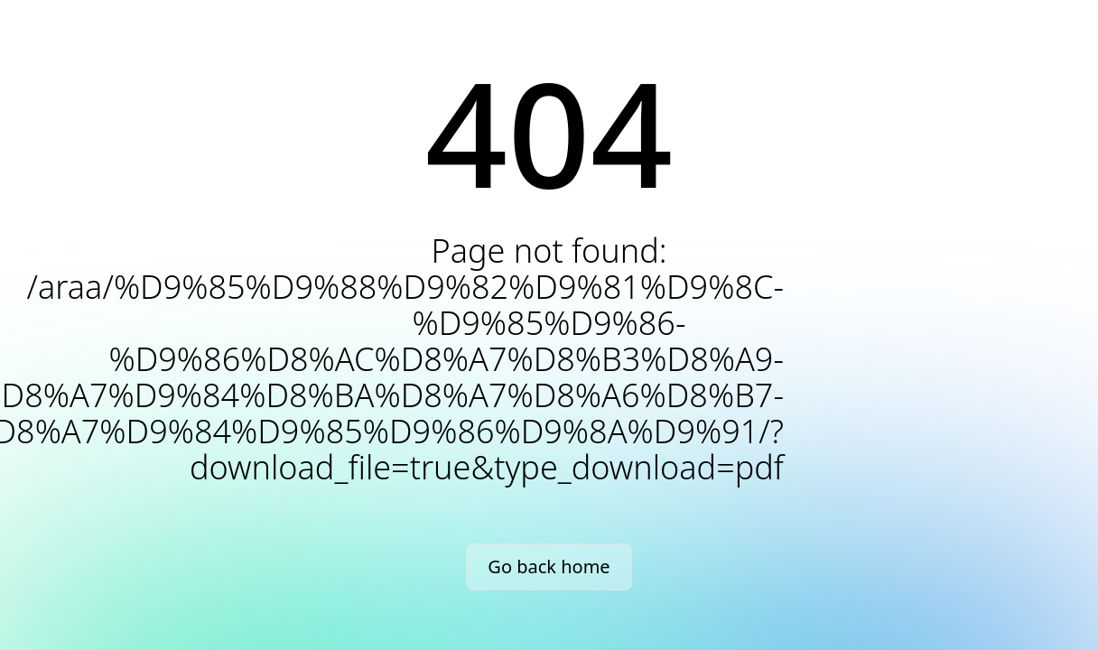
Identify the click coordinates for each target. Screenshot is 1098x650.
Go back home (548, 566)
